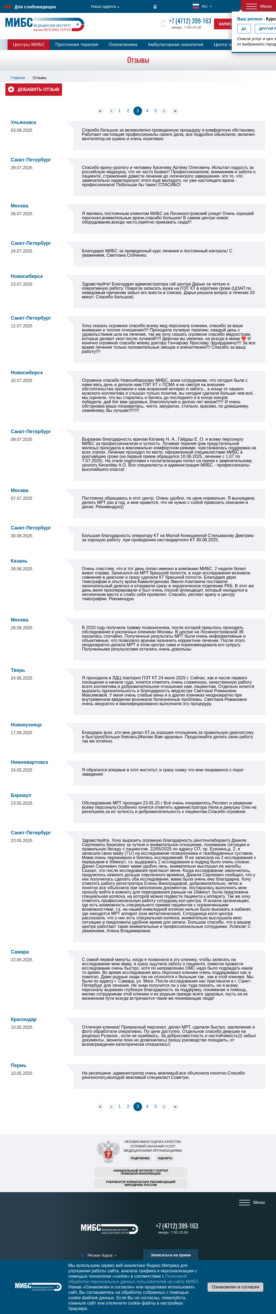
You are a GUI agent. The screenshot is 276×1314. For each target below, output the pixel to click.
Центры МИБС (29, 44)
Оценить (165, 1158)
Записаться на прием (171, 1255)
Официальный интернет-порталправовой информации (140, 1172)
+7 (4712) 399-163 (190, 21)
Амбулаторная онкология (175, 44)
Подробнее (140, 1158)
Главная (18, 78)
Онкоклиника (123, 44)
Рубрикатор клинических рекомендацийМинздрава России (140, 1183)
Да (244, 29)
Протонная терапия (76, 44)
